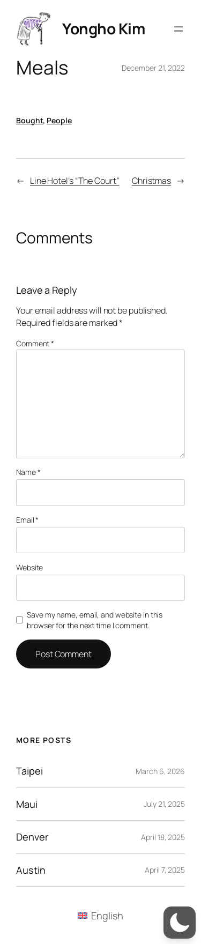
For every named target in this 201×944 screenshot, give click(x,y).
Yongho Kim (103, 28)
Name (28, 472)
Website (29, 567)
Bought (29, 120)
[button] (179, 922)
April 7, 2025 (165, 870)
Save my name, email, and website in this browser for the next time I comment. (94, 619)
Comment (35, 343)
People (59, 120)
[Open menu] (178, 29)
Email (27, 520)
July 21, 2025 (164, 804)
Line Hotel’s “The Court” (75, 181)
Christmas (151, 181)
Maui (27, 804)
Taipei (29, 770)
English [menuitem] (107, 915)
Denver (32, 836)
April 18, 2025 (163, 837)
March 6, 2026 (160, 771)
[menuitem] (100, 915)
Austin (30, 870)
